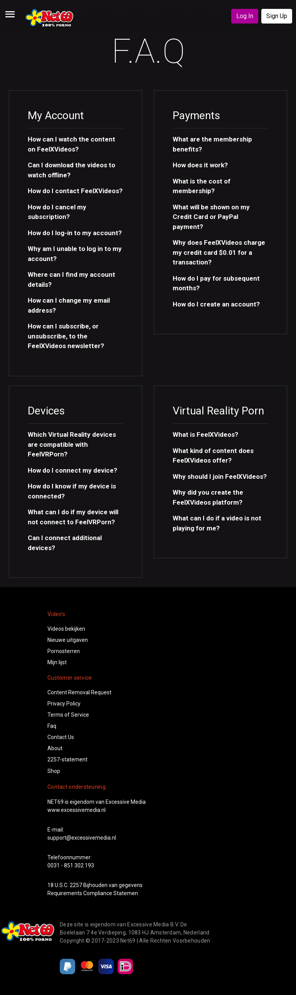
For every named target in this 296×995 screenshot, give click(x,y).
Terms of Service (68, 715)
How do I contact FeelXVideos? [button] (75, 191)
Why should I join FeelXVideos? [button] (220, 476)
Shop (53, 771)
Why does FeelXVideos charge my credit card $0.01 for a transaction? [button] (219, 252)
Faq (51, 726)
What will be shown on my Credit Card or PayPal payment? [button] (211, 217)
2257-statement (67, 759)
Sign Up (276, 16)
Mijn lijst (57, 662)
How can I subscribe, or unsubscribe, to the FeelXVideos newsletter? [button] (66, 336)
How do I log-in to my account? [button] (75, 233)
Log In (244, 16)
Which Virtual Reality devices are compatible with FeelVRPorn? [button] (72, 444)
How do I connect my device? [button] (72, 470)
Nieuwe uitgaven (67, 640)
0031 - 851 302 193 (70, 865)
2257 (76, 885)
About (54, 748)
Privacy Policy (64, 703)
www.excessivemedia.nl (76, 810)
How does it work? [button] (200, 165)
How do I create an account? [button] (216, 304)
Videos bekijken (66, 629)
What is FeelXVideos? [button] (205, 434)
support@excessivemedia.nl (81, 838)
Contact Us (60, 737)
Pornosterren (63, 651)
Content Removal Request (79, 692)
